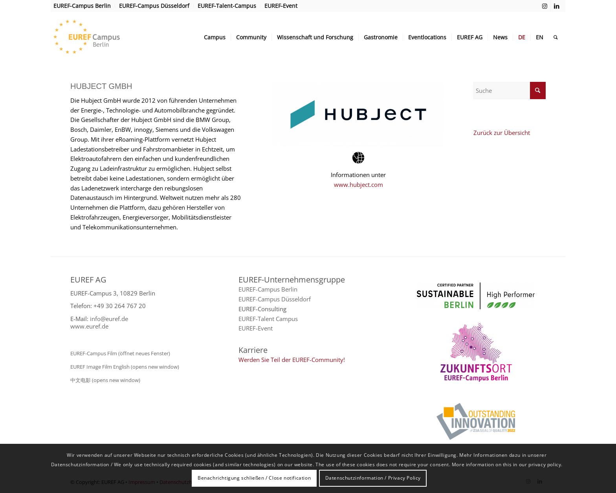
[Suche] (555, 37)
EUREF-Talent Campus (268, 319)
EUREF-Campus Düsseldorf (274, 299)
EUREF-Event (255, 328)
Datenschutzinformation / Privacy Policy (373, 478)
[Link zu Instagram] (544, 6)
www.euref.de (89, 326)
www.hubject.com (358, 184)
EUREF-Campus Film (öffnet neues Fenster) (120, 353)
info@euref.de (109, 319)
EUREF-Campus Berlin (267, 289)
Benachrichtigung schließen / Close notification (254, 478)
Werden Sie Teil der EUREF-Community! (291, 360)
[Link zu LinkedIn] (557, 6)
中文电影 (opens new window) (105, 380)
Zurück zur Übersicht (501, 133)
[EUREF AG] (102, 37)
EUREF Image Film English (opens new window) (124, 366)
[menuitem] (84, 6)
